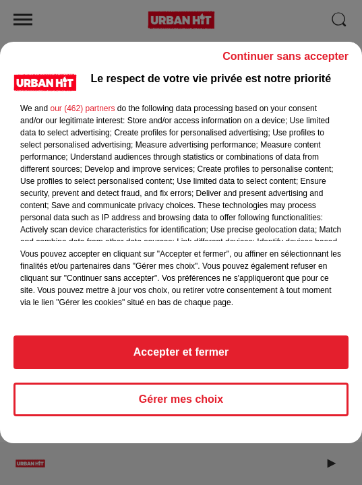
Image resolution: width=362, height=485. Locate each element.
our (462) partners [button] (82, 108)
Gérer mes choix (181, 399)
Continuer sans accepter (285, 56)
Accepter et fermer (181, 352)
